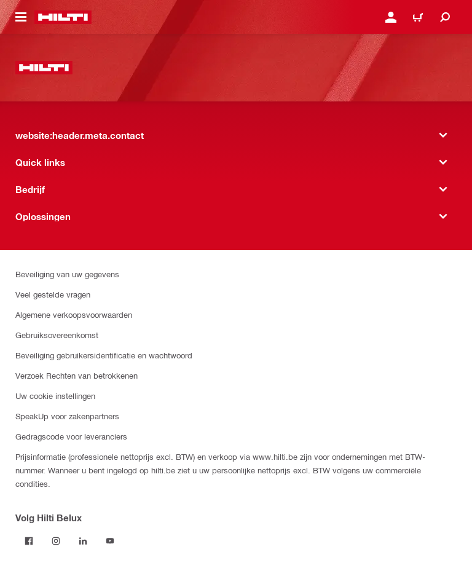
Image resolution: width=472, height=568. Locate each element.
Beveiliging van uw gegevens (67, 273)
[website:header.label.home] (63, 17)
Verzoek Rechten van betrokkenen (76, 375)
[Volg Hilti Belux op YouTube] (110, 540)
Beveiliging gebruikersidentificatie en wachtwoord (103, 355)
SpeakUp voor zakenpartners (67, 415)
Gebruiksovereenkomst (56, 334)
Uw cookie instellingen (55, 395)
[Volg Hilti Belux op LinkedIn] (82, 540)
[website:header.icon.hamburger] (20, 17)
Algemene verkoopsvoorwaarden (73, 314)
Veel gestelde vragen (52, 294)
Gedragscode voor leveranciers (71, 436)
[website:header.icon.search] (444, 17)
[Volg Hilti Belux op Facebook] (28, 540)
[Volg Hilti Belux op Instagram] (55, 540)
